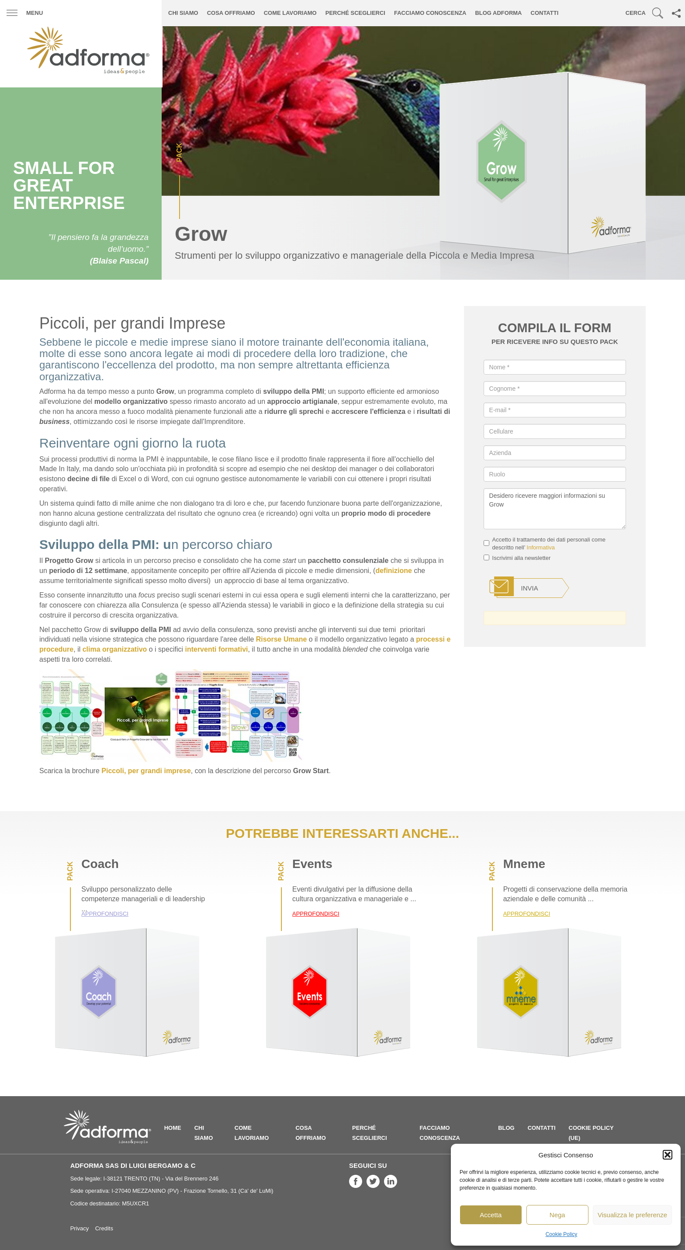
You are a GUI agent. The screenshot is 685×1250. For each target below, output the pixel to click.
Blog (506, 1128)
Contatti (545, 13)
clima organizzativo (115, 649)
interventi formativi (216, 649)
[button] (667, 1154)
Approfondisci (104, 913)
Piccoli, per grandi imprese (146, 770)
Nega (557, 1215)
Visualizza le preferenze (632, 1215)
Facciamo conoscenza (430, 13)
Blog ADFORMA (498, 13)
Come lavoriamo (290, 13)
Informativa (541, 547)
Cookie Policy (562, 1234)
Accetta (491, 1215)
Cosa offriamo (231, 13)
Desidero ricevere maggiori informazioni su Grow (555, 508)
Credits (104, 1228)
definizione (393, 570)
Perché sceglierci (355, 13)
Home (172, 1128)
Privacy (79, 1228)
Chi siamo (183, 13)
